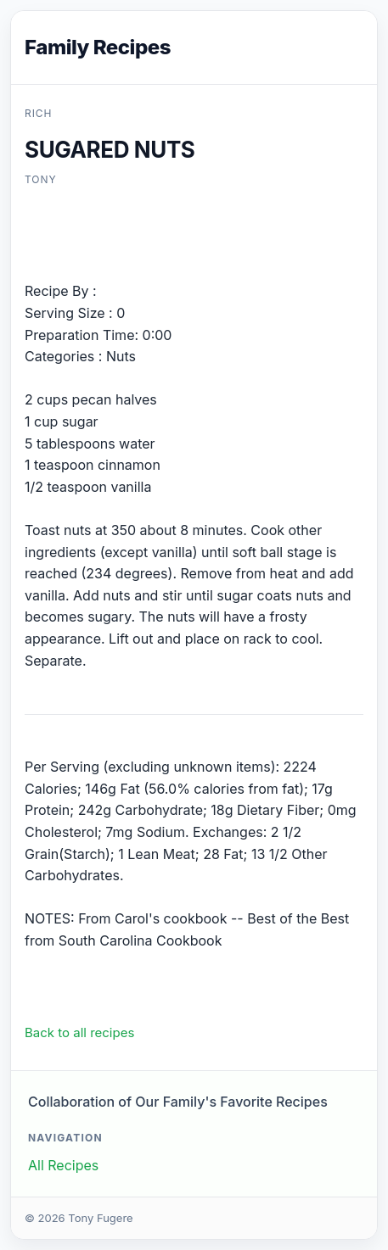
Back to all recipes (79, 1032)
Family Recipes (98, 47)
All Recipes (63, 1165)
